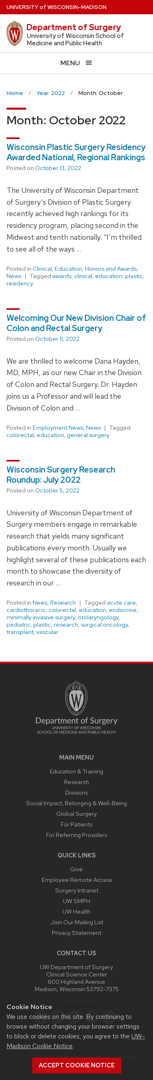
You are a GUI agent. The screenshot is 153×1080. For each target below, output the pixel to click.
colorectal (20, 435)
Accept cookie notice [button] (77, 1065)
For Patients (76, 824)
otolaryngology (98, 617)
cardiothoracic (26, 610)
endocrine (123, 610)
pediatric (19, 625)
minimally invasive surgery (41, 617)
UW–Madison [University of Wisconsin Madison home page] (56, 7)
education (108, 276)
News (14, 276)
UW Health (76, 911)
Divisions (76, 792)
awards (61, 276)
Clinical (42, 269)
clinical (83, 276)
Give (76, 869)
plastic (134, 276)
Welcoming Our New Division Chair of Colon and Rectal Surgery (76, 323)
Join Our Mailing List (76, 922)
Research (63, 603)
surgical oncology (104, 625)
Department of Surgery (74, 27)
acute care (121, 603)
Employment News (58, 428)
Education (68, 269)
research (66, 625)
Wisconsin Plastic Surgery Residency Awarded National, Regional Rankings (76, 152)
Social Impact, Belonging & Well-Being (76, 803)
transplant (20, 632)
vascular (47, 632)
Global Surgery (76, 813)
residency (20, 283)
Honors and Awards (111, 269)
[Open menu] (76, 63)
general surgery (88, 435)
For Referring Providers (76, 835)
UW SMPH (76, 901)
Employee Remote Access (77, 879)
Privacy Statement (76, 932)
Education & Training (76, 771)
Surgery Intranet (76, 890)
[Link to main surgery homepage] (77, 735)
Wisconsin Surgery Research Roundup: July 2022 (61, 474)
